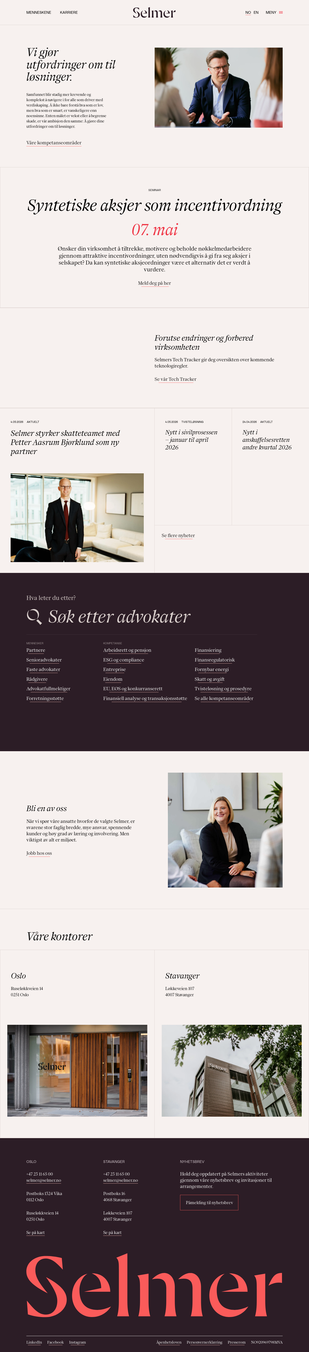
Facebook (55, 1342)
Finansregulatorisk (215, 660)
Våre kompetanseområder (54, 143)
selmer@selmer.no (43, 1180)
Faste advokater (43, 669)
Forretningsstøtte (45, 698)
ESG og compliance (123, 660)
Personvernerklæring (204, 1342)
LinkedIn (34, 1342)
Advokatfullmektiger (48, 689)
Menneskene (38, 12)
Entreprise (114, 669)
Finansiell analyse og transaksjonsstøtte (145, 698)
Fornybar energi (212, 669)
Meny (274, 12)
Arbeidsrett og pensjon (127, 650)
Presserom (237, 1342)
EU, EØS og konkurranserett (133, 689)
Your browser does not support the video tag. (83, 358)
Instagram (77, 1342)
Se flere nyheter (178, 535)
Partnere (35, 650)
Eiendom (112, 679)
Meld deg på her (154, 283)
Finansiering (208, 650)
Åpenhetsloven (168, 1342)
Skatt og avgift (210, 679)
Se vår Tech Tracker (175, 379)
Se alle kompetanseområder (224, 698)
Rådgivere (37, 679)
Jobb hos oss (39, 853)
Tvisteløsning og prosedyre (223, 689)
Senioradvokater (44, 660)
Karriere (69, 12)
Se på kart (35, 1232)
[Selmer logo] (154, 12)
